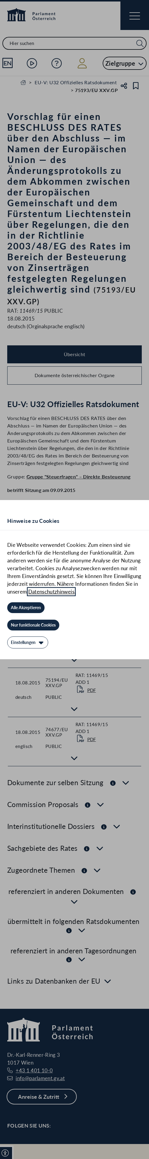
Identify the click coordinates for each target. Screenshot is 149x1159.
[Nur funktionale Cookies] (33, 625)
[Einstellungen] (27, 642)
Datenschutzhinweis (51, 591)
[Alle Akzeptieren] (26, 607)
